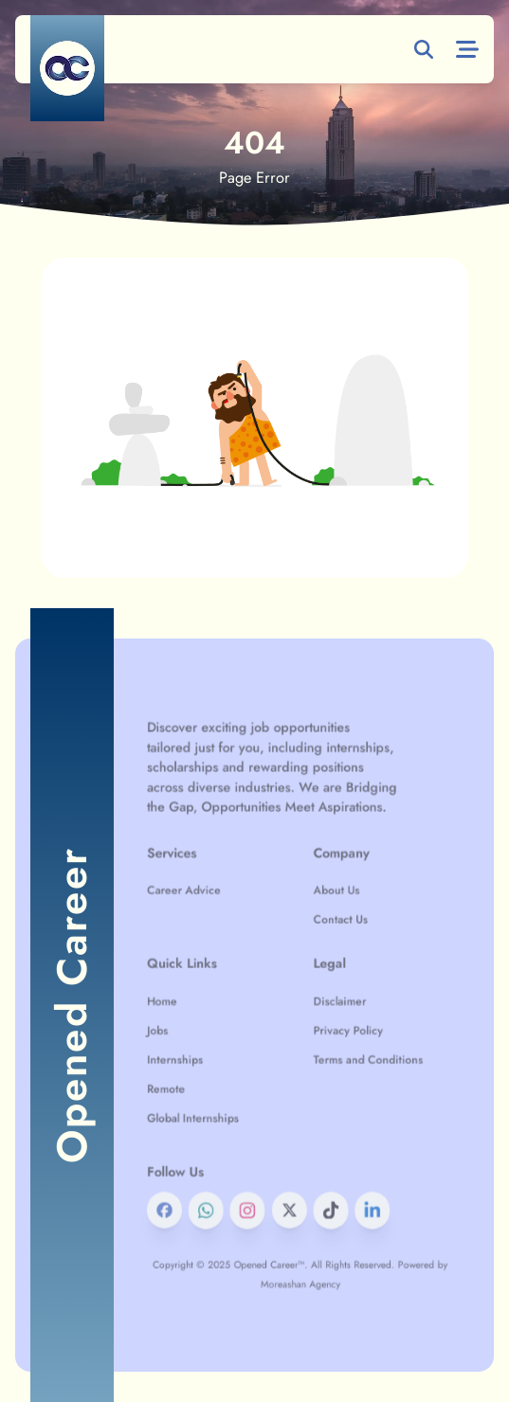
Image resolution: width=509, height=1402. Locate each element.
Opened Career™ (275, 1211)
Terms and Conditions (353, 1047)
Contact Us (332, 937)
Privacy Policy (338, 1025)
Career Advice (207, 913)
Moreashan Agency (300, 1226)
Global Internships (214, 1094)
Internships (200, 1047)
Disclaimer (331, 1001)
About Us (328, 913)
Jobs (186, 1025)
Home (190, 1001)
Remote (193, 1071)
